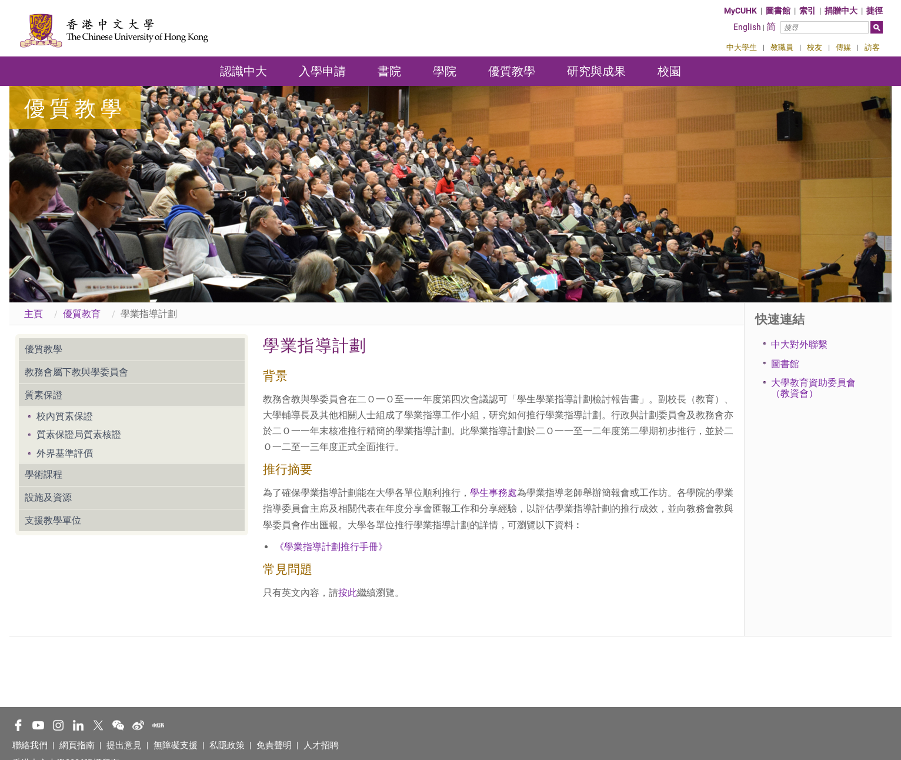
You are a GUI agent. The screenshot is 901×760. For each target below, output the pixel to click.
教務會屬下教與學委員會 (76, 372)
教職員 (781, 47)
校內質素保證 (64, 416)
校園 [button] (669, 71)
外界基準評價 (64, 453)
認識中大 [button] (243, 71)
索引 (807, 10)
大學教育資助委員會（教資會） (813, 388)
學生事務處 (493, 492)
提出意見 (124, 745)
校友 (814, 47)
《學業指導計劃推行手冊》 (331, 546)
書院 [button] (389, 71)
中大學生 (741, 47)
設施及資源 (48, 497)
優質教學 (43, 349)
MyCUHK (740, 10)
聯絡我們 (30, 745)
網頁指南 (77, 745)
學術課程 (43, 474)
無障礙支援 (175, 745)
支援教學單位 (53, 520)
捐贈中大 (841, 10)
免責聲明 (274, 745)
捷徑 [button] (874, 10)
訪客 (872, 47)
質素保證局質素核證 (78, 434)
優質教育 (82, 313)
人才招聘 (321, 745)
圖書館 (778, 10)
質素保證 (43, 395)
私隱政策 (227, 745)
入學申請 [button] (322, 71)
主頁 (33, 313)
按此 (347, 592)
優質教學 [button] (511, 71)
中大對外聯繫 (799, 344)
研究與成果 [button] (596, 71)
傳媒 (843, 47)
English (747, 26)
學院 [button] (444, 71)
